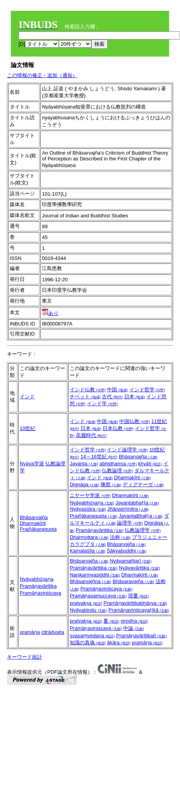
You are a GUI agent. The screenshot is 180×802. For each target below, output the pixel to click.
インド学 (102, 403)
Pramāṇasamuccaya (98, 596)
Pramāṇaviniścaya (40, 593)
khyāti (150, 463)
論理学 (130, 523)
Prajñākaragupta (38, 529)
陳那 (111, 484)
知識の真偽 (88, 642)
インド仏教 (88, 389)
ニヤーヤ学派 (90, 495)
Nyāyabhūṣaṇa (92, 503)
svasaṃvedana (92, 636)
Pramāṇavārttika (99, 530)
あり (50, 313)
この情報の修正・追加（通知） (42, 75)
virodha (134, 621)
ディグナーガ (143, 484)
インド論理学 (127, 450)
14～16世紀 (99, 457)
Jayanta (84, 463)
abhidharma (118, 463)
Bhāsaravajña (133, 581)
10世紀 (27, 428)
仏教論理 (117, 470)
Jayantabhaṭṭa (137, 503)
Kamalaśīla (87, 551)
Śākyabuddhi (127, 551)
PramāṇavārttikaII (141, 636)
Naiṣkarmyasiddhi (95, 575)
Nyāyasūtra (88, 509)
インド (27, 396)
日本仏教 (118, 428)
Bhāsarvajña (138, 457)
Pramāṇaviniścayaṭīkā (138, 610)
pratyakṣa (86, 603)
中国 (117, 389)
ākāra (118, 642)
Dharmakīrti (132, 477)
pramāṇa (30, 632)
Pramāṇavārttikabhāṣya (135, 603)
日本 (134, 396)
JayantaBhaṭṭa (141, 516)
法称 (120, 537)
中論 (133, 628)
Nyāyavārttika (139, 568)
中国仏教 (134, 421)
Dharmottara (89, 537)
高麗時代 (91, 435)
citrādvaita (52, 632)
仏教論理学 (143, 530)
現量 (138, 596)
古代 (112, 396)
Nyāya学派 (32, 463)
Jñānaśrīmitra (127, 509)
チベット (85, 396)
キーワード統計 (24, 657)
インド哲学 (147, 389)
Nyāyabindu (88, 610)
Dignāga (84, 484)
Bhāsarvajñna (90, 581)
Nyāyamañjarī (131, 561)
